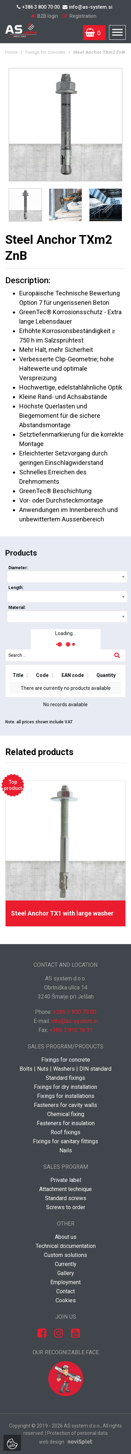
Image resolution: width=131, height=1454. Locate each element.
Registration (79, 16)
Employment (65, 1282)
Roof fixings (65, 1132)
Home (11, 52)
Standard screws (65, 1198)
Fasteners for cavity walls (65, 1105)
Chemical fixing (65, 1114)
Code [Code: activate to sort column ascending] (42, 675)
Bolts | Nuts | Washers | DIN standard (65, 1068)
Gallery (65, 1273)
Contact (65, 1291)
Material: (17, 607)
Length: (15, 587)
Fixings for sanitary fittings (65, 1141)
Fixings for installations (65, 1096)
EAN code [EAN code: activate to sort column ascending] (72, 675)
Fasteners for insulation (66, 1123)
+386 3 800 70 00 (38, 7)
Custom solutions (65, 1255)
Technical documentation (66, 1246)
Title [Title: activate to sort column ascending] (18, 675)
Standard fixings (65, 1078)
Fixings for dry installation (65, 1087)
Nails (65, 1150)
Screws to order (65, 1207)
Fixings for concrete (45, 52)
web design (51, 1442)
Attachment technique (65, 1189)
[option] (65, 124)
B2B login (45, 16)
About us (66, 1237)
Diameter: (18, 567)
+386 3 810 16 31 (71, 1030)
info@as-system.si (87, 7)
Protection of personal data (77, 1433)
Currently (66, 1264)
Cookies (66, 1300)
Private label (65, 1180)
